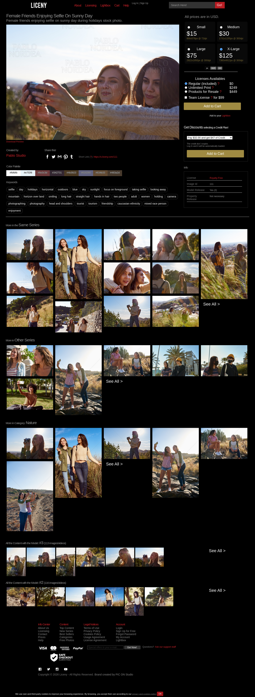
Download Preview (15, 141)
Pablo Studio (16, 155)
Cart (116, 5)
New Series (66, 631)
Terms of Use (91, 628)
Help (126, 5)
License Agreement (95, 640)
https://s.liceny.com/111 (106, 157)
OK (160, 694)
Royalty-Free (216, 178)
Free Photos (67, 640)
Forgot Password (126, 634)
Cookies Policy (92, 634)
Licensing (90, 5)
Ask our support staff (165, 647)
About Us (43, 628)
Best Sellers (67, 634)
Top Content (67, 628)
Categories (66, 637)
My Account (123, 637)
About (77, 5)
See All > (211, 304)
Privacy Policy (92, 631)
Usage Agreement (94, 637)
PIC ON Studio (124, 674)
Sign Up (144, 3)
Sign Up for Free (126, 631)
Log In (135, 3)
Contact (42, 634)
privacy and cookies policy (144, 694)
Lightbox (105, 5)
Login (119, 628)
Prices (42, 637)
